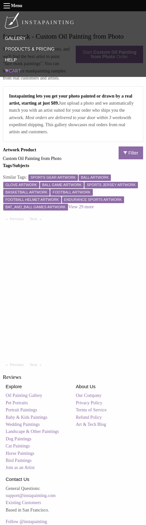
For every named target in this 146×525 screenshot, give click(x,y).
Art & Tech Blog (91, 424)
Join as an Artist (20, 467)
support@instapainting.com (31, 495)
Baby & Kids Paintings (27, 417)
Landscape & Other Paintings (32, 431)
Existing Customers (23, 502)
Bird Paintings (19, 460)
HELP (11, 59)
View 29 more (81, 206)
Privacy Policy (89, 402)
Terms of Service (91, 410)
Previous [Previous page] (18, 218)
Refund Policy (89, 417)
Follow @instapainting (26, 521)
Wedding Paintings (23, 424)
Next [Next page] (37, 218)
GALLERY (15, 38)
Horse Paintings (20, 453)
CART (13, 70)
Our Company (89, 395)
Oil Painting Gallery (24, 395)
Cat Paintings (18, 446)
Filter (130, 152)
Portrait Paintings (21, 410)
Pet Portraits (17, 402)
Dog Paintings (19, 438)
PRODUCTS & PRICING (29, 49)
